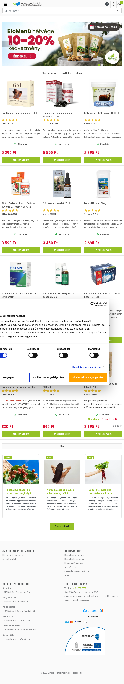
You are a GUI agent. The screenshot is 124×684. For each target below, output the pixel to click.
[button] (10, 44)
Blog (8, 458)
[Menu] (107, 4)
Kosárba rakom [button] (21, 160)
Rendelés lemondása (74, 559)
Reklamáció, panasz (73, 563)
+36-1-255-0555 (79, 588)
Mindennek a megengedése (101, 377)
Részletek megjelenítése (100, 367)
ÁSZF (66, 575)
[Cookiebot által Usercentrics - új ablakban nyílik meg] (106, 304)
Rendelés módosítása (74, 555)
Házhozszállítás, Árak (12, 555)
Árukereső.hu (93, 616)
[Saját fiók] (113, 4)
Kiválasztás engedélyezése (62, 377)
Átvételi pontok (9, 559)
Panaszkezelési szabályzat (76, 571)
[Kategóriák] (5, 4)
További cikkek (62, 526)
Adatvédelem (70, 567)
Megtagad (22, 377)
